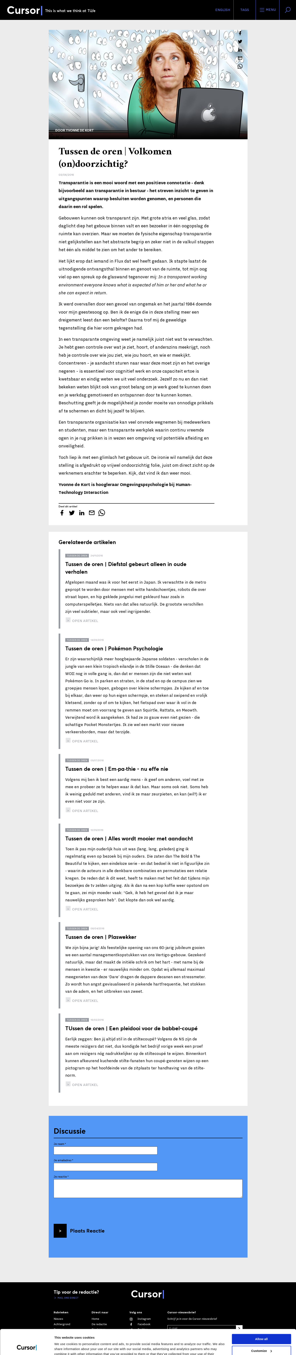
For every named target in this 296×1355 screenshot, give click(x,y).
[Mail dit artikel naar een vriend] (240, 58)
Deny (261, 1339)
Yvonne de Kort (80, 130)
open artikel (84, 621)
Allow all (261, 1315)
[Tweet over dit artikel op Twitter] (240, 41)
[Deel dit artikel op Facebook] (240, 33)
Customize (261, 1327)
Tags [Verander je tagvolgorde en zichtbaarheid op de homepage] (244, 10)
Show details (64, 1347)
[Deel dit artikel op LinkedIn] (240, 49)
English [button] (222, 10)
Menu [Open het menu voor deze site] (267, 10)
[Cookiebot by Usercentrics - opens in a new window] (27, 1347)
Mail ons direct (68, 1297)
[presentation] (85, 1209)
